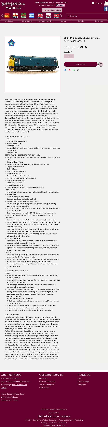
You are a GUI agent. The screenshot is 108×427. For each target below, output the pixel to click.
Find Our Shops (83, 382)
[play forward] (60, 15)
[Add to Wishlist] (100, 64)
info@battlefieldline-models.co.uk (54, 410)
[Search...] (86, 16)
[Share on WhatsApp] (73, 70)
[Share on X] (78, 70)
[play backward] (2, 15)
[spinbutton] (69, 56)
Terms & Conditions (46, 385)
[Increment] (72, 56)
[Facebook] (106, 9)
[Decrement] (65, 56)
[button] (106, 3)
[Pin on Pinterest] (69, 70)
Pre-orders (43, 378)
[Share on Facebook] (65, 70)
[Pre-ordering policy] (52, 10)
